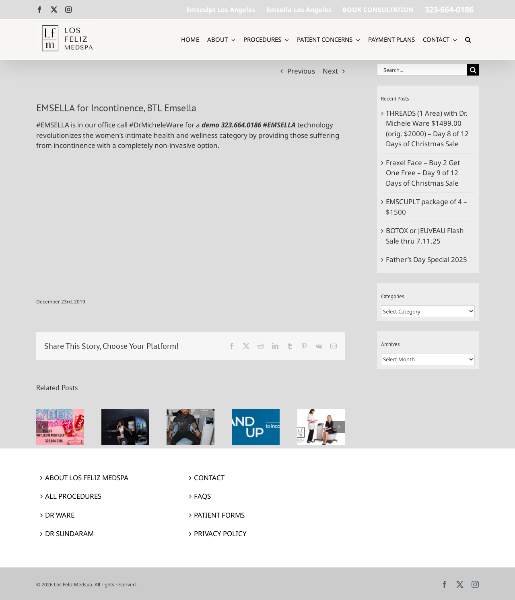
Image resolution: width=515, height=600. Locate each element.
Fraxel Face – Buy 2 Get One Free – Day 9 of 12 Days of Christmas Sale (423, 173)
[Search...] (422, 70)
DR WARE (59, 515)
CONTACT (209, 477)
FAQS (202, 496)
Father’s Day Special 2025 (426, 259)
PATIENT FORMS (219, 515)
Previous (301, 71)
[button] (468, 39)
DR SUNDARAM (69, 533)
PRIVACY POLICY (220, 533)
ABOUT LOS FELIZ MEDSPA (86, 477)
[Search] (473, 70)
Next (330, 71)
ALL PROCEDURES (73, 496)
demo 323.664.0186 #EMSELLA (249, 124)
